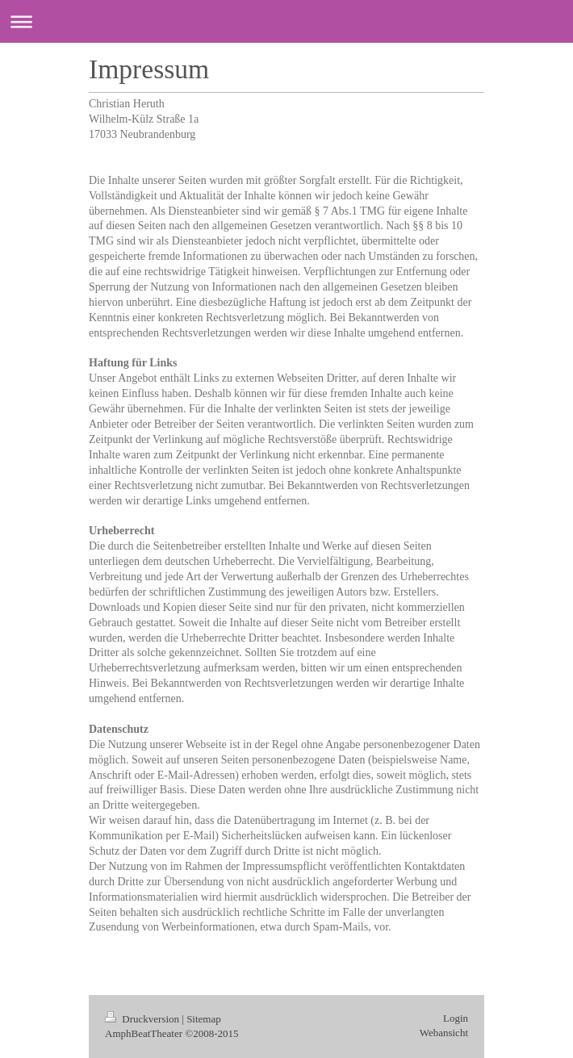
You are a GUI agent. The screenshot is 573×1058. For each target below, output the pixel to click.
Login (455, 1018)
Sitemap (203, 1019)
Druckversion (143, 1019)
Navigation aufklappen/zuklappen (286, 21)
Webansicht (444, 1033)
